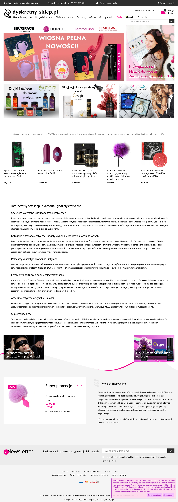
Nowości (130, 17)
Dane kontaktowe (119, 475)
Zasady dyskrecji (167, 3)
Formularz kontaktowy (99, 475)
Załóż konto (149, 10)
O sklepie (64, 471)
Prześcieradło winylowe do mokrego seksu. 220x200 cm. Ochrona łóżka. (153, 176)
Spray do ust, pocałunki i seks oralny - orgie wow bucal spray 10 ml (15, 176)
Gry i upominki (106, 17)
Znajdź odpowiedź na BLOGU (151, 71)
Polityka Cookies (111, 471)
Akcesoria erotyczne (22, 17)
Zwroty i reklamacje (78, 475)
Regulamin (75, 471)
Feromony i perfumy (86, 17)
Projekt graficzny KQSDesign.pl (101, 499)
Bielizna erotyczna (64, 17)
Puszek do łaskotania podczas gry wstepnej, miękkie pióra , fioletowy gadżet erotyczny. (118, 178)
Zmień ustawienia (154, 495)
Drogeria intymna (43, 17)
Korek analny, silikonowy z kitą (57, 398)
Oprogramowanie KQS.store (75, 499)
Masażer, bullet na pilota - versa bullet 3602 (50, 175)
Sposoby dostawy (59, 475)
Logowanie (138, 10)
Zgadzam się (168, 495)
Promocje (142, 17)
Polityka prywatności (92, 471)
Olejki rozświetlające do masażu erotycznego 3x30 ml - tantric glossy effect (84, 176)
